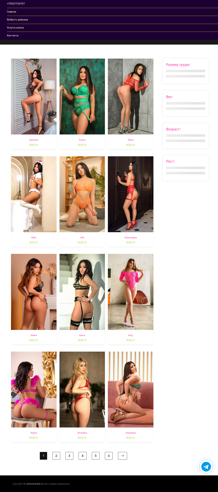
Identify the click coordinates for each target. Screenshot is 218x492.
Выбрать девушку (17, 19)
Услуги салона (15, 27)
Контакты (13, 35)
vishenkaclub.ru (34, 483)
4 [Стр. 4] (83, 456)
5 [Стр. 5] (96, 456)
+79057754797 (16, 3)
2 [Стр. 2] (56, 456)
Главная (11, 11)
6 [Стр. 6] (109, 456)
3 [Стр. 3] (69, 456)
